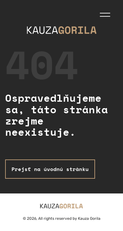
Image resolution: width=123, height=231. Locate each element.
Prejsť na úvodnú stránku (50, 169)
